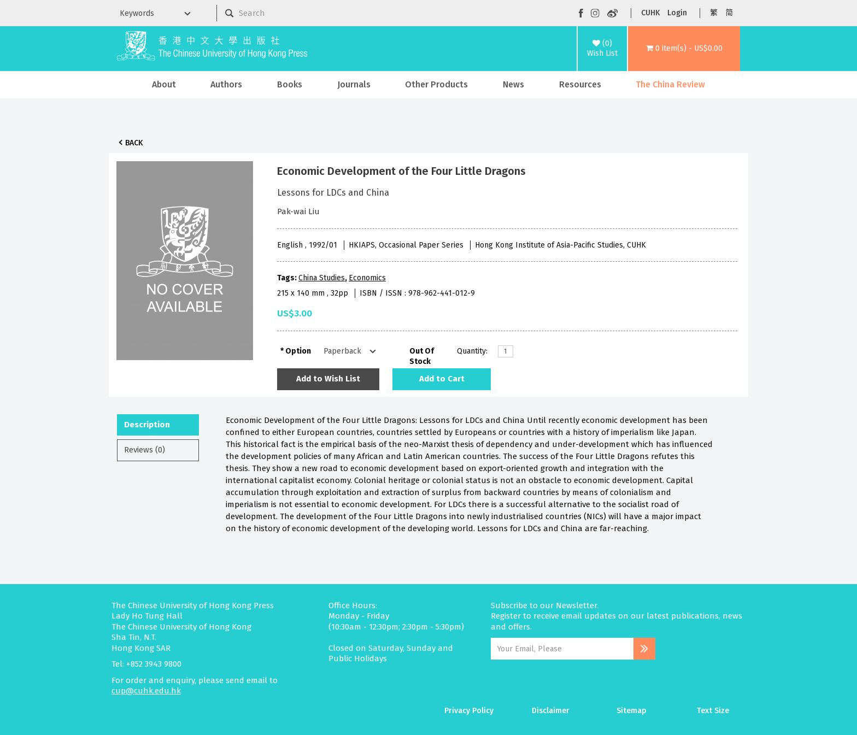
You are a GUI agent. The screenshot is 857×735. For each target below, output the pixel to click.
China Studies (321, 278)
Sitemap (632, 710)
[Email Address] (562, 649)
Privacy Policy (469, 710)
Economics (367, 278)
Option (298, 351)
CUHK (650, 12)
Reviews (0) (144, 450)
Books (289, 84)
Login (677, 12)
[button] (684, 49)
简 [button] (729, 12)
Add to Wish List (328, 379)
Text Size (713, 710)
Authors (226, 84)
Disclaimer (551, 710)
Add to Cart (442, 379)
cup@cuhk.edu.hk (146, 691)
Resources (580, 84)
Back (134, 143)
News (513, 84)
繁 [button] (714, 12)
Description (147, 425)
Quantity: (472, 351)
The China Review (670, 84)
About (164, 84)
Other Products (436, 84)
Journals (354, 84)
